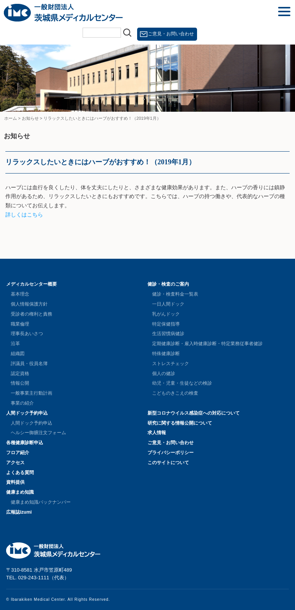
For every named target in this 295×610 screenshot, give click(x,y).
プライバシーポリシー (171, 452)
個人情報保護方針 (29, 304)
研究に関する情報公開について (180, 423)
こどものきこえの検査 (175, 393)
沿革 (15, 343)
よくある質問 (20, 472)
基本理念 (20, 294)
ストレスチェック (170, 363)
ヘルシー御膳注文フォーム (38, 432)
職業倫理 (20, 324)
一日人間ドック (168, 304)
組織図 (18, 353)
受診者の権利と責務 (31, 314)
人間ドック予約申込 (27, 413)
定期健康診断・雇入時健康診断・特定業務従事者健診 (207, 343)
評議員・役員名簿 (29, 363)
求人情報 (157, 432)
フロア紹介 (17, 452)
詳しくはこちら (24, 215)
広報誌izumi (19, 512)
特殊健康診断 (166, 353)
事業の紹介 (22, 403)
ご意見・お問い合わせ (171, 33)
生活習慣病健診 (168, 333)
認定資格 (20, 373)
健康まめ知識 (20, 492)
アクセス (15, 462)
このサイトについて (168, 462)
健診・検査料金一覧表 (175, 294)
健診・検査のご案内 (168, 284)
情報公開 (20, 383)
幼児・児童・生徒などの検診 (182, 383)
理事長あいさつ (27, 333)
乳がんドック (166, 314)
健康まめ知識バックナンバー (41, 502)
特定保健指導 (166, 324)
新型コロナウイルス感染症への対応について (194, 413)
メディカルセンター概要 (31, 284)
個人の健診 (163, 373)
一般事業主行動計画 (31, 393)
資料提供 (15, 482)
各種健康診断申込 (24, 442)
